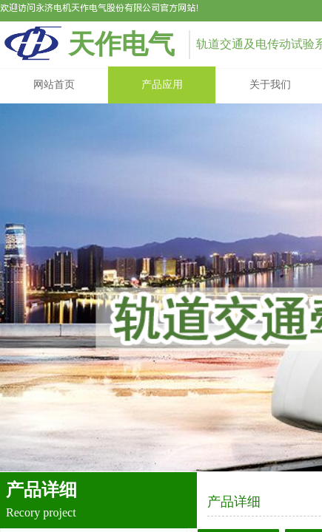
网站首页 (54, 84)
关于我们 (270, 84)
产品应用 (162, 84)
